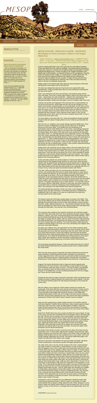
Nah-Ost (73, 41)
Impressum (90, 9)
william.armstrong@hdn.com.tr (64, 59)
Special (80, 45)
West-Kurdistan (43, 41)
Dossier (90, 45)
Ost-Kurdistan (60, 41)
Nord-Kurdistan (10, 41)
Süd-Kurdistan (26, 41)
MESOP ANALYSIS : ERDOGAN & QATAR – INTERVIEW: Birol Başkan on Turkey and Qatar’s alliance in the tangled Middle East (62, 53)
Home (81, 9)
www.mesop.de (51, 393)
